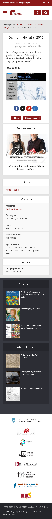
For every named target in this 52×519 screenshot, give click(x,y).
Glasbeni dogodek (14, 209)
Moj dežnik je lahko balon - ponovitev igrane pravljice (31, 326)
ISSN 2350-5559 (9, 514)
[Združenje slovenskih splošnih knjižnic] (26, 464)
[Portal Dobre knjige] (26, 485)
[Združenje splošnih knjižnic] (26, 495)
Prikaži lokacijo (12, 189)
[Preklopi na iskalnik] (45, 12)
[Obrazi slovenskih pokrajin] (26, 474)
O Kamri (6, 511)
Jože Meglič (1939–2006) (31, 309)
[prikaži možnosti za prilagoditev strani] (44, 2)
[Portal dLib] (26, 453)
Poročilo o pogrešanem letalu (33, 388)
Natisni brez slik (32, 118)
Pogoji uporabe (17, 511)
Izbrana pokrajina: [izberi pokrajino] (16, 2)
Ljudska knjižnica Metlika (30, 46)
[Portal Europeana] (26, 442)
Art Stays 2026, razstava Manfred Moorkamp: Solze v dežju (32, 294)
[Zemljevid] (37, 12)
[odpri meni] (5, 12)
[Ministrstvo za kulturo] (26, 421)
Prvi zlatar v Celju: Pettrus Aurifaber (30, 356)
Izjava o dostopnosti (33, 511)
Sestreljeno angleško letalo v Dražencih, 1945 (32, 373)
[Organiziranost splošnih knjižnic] (26, 431)
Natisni (16, 118)
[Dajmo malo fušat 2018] (26, 86)
